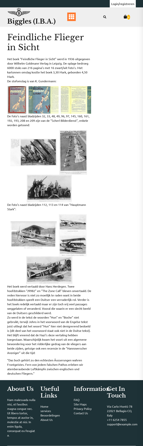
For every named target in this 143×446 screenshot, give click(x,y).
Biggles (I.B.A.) (31, 21)
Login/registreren (122, 4)
